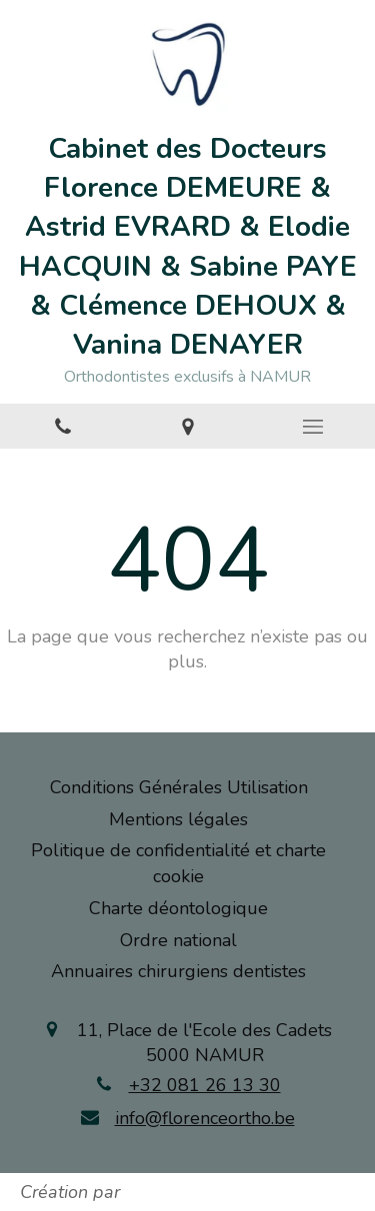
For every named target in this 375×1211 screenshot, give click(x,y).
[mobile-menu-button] (312, 427)
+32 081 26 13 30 (205, 1085)
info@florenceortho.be (205, 1118)
